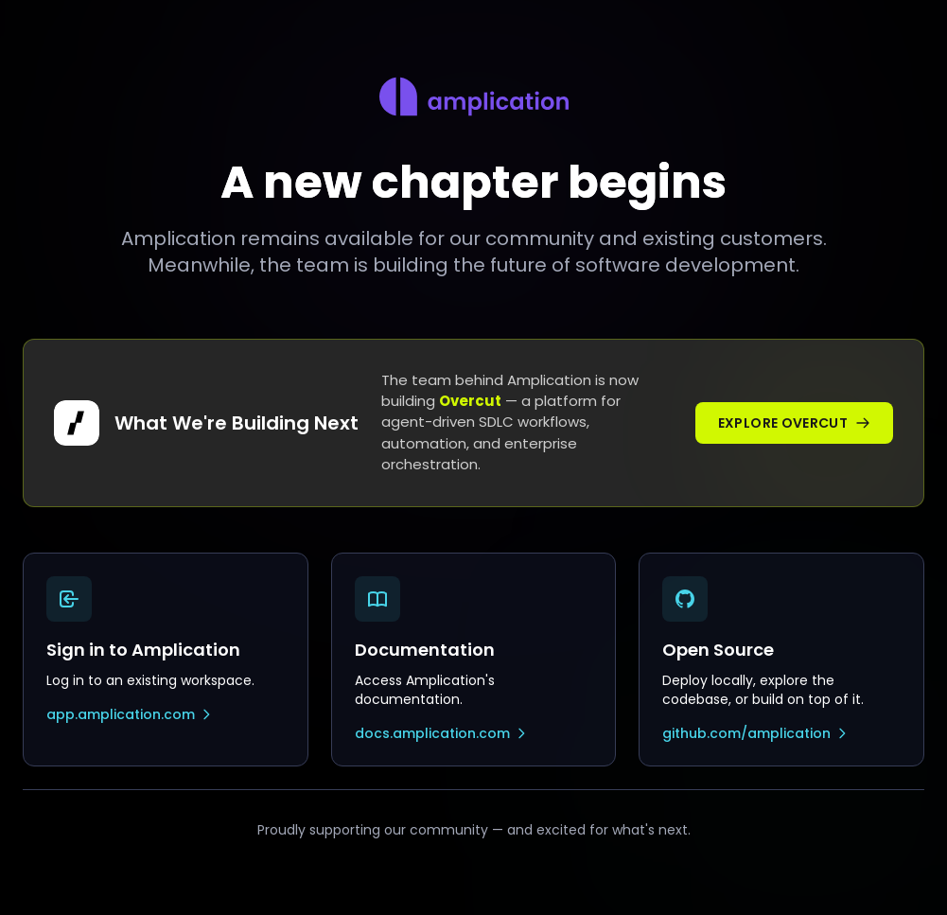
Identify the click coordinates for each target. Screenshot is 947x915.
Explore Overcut (794, 423)
